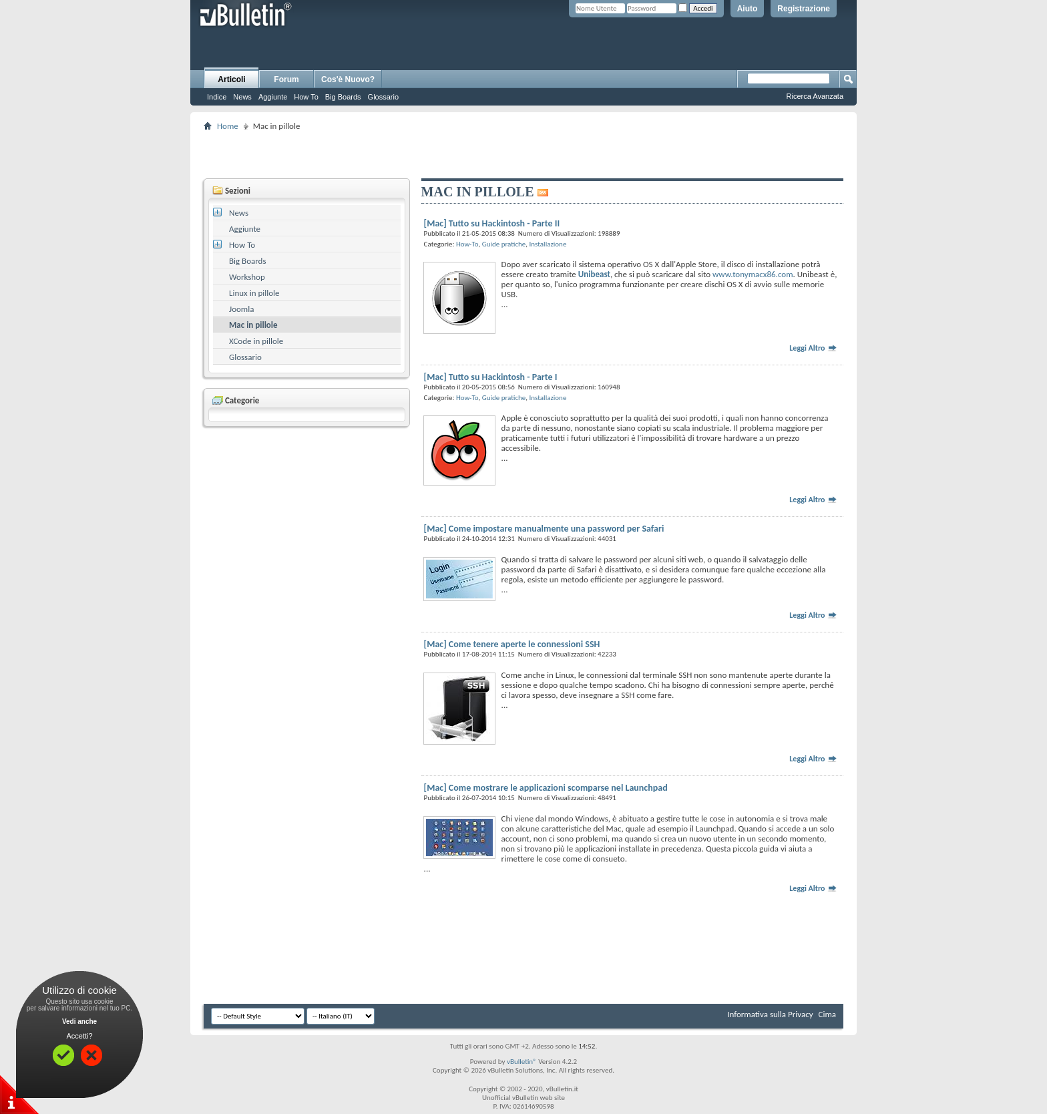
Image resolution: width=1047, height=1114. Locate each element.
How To (306, 97)
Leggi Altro (813, 348)
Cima (827, 1014)
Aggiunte (272, 97)
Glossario (383, 97)
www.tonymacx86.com (752, 274)
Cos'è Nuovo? (348, 79)
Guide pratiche (504, 244)
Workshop (247, 277)
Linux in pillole (254, 293)
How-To (467, 244)
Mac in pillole (253, 325)
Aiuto (747, 8)
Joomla (241, 309)
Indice (216, 97)
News (242, 97)
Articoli (231, 79)
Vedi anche (79, 1021)
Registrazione (803, 8)
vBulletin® (522, 1061)
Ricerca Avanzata (815, 96)
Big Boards (343, 97)
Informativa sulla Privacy (770, 1014)
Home (227, 126)
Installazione (548, 244)
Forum (286, 79)
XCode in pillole (256, 341)
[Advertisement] (523, 154)
